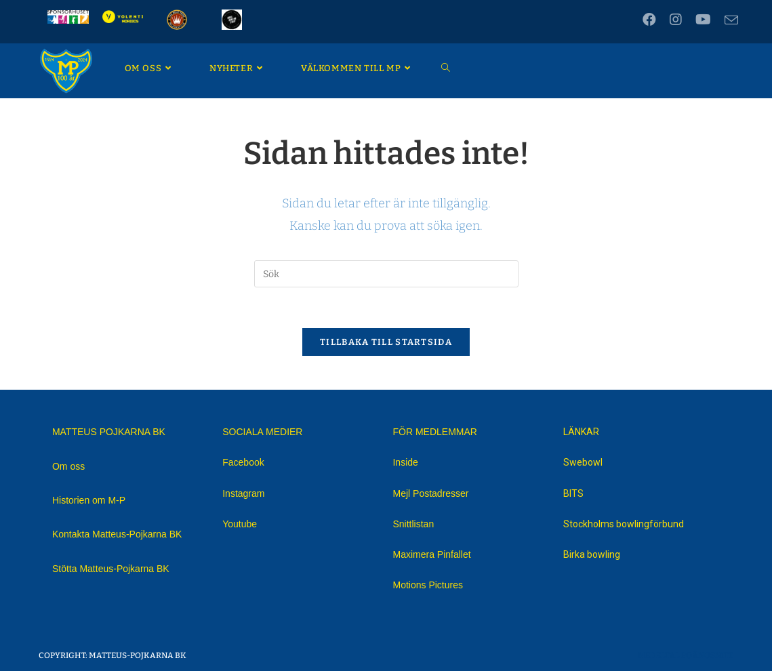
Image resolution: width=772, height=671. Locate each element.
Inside (405, 462)
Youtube (239, 523)
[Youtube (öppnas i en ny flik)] (703, 19)
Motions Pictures (427, 585)
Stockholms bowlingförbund (623, 523)
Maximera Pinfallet (431, 554)
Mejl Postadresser (430, 493)
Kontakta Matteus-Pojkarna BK (117, 534)
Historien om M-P (88, 500)
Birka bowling (591, 554)
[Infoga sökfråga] (386, 273)
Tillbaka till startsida (386, 342)
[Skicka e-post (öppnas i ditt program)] (728, 20)
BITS (573, 493)
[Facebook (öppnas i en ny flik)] (649, 19)
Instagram (243, 493)
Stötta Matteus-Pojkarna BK (110, 568)
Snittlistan (413, 523)
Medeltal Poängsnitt (685, 655)
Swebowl (583, 462)
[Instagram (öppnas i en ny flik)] (676, 19)
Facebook (243, 462)
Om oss (68, 466)
